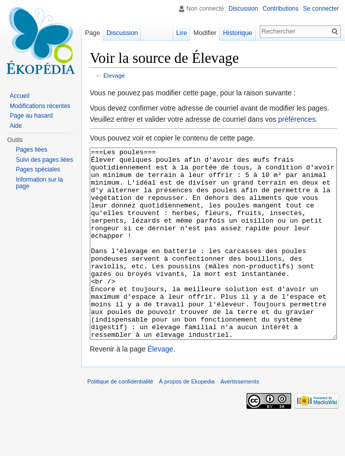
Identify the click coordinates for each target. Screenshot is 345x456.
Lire (181, 33)
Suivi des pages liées (44, 159)
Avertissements (239, 419)
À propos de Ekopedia (187, 419)
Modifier (205, 33)
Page (92, 33)
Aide (16, 125)
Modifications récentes (40, 106)
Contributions (281, 8)
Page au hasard (31, 115)
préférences (297, 119)
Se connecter (321, 8)
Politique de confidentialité (120, 419)
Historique (238, 33)
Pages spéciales (38, 169)
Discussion (243, 8)
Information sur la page (39, 183)
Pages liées (31, 149)
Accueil (19, 95)
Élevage (114, 75)
